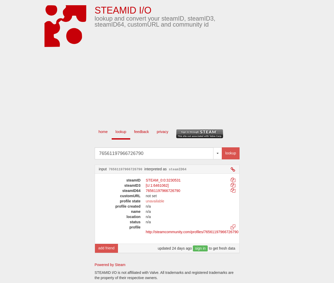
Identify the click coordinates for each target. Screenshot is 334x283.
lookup (121, 132)
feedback (141, 132)
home (103, 132)
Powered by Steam (110, 265)
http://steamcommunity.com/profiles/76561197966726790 (192, 232)
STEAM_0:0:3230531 (163, 180)
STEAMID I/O (123, 10)
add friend (106, 248)
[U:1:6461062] (157, 185)
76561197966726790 (163, 191)
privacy (162, 132)
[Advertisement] (174, 86)
